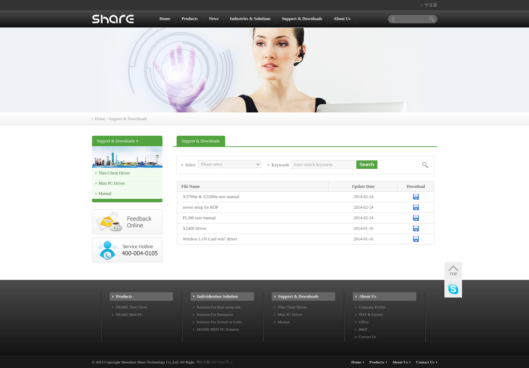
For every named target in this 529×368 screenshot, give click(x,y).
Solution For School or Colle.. (220, 322)
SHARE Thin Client (131, 307)
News (214, 18)
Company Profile (372, 307)
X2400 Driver (195, 228)
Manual (105, 193)
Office (364, 322)
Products (190, 18)
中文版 (431, 4)
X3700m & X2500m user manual (211, 196)
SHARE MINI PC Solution (218, 329)
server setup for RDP (201, 207)
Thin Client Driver (114, 173)
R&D (363, 329)
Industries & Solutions (250, 18)
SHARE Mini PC (129, 314)
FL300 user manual (199, 217)
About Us (341, 18)
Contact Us (367, 337)
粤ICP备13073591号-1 (214, 362)
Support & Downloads (302, 18)
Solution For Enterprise (215, 314)
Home (165, 18)
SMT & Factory (371, 314)
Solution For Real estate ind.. (219, 307)
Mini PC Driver (112, 183)
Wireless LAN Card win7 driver (210, 239)
